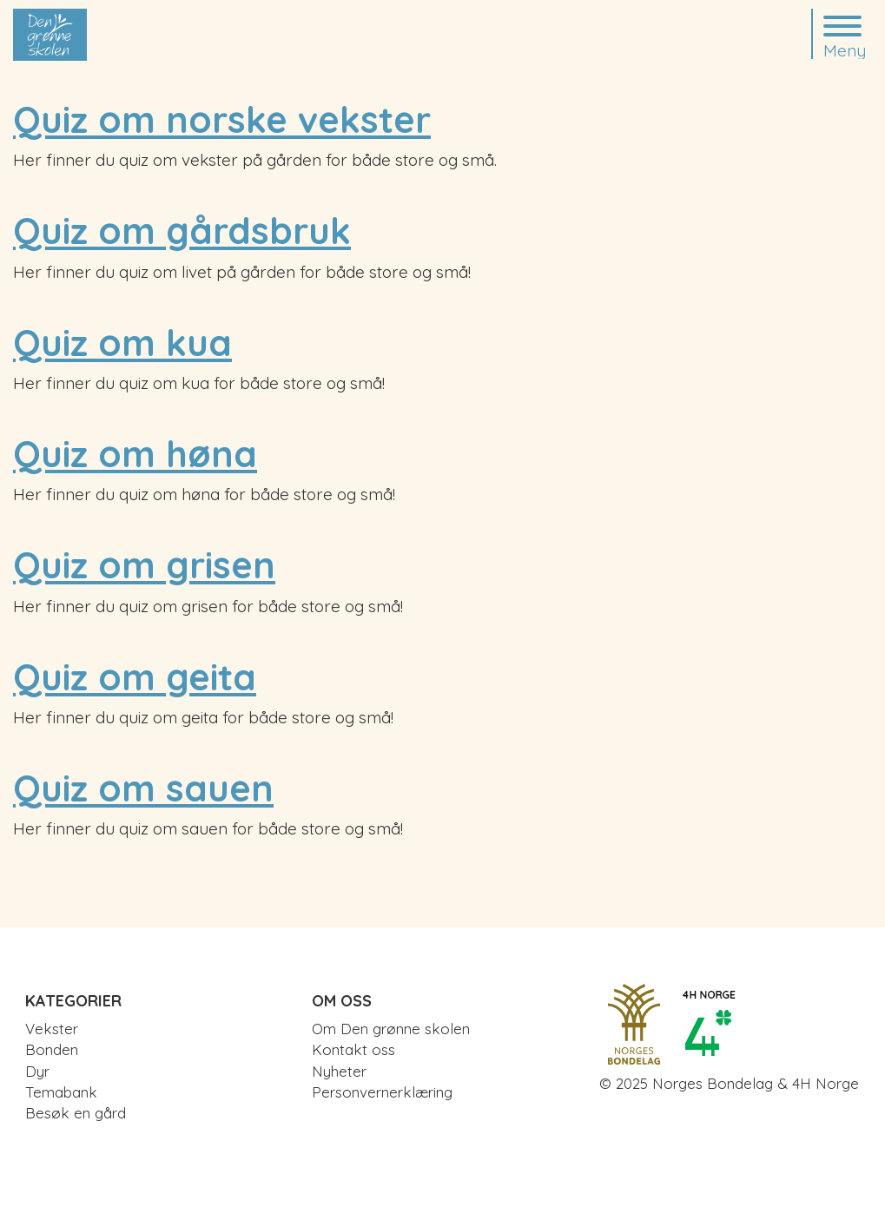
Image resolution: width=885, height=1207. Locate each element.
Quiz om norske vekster (222, 119)
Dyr (37, 1071)
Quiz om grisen (144, 565)
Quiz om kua (122, 343)
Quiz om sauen (143, 788)
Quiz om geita (134, 677)
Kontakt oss (353, 1049)
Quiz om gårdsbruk (182, 231)
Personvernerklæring (382, 1092)
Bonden (51, 1049)
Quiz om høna (135, 454)
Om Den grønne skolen (391, 1028)
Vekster (51, 1028)
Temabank (61, 1092)
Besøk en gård (75, 1113)
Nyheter (339, 1071)
